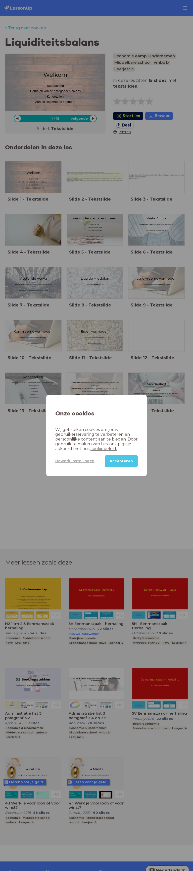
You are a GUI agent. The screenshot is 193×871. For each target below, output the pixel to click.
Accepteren (121, 461)
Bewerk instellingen (74, 461)
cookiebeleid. (103, 448)
